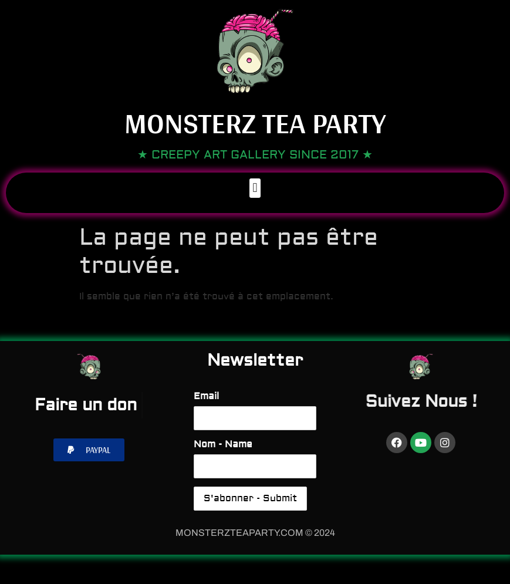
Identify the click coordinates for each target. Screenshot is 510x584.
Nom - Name (223, 444)
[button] (255, 188)
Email (206, 396)
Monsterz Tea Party (255, 122)
